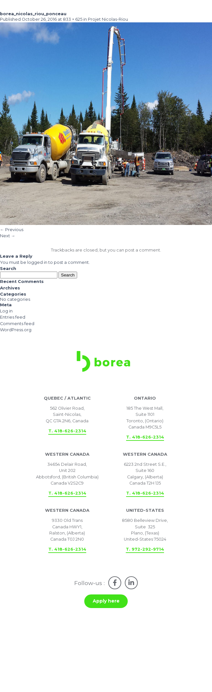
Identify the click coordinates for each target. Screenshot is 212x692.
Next (7, 235)
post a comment (142, 250)
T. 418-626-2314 (67, 430)
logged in (37, 262)
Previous (11, 229)
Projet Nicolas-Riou (108, 19)
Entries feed (12, 317)
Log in (6, 311)
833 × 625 (72, 19)
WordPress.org (15, 329)
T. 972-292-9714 (145, 549)
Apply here (106, 601)
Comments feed (17, 323)
